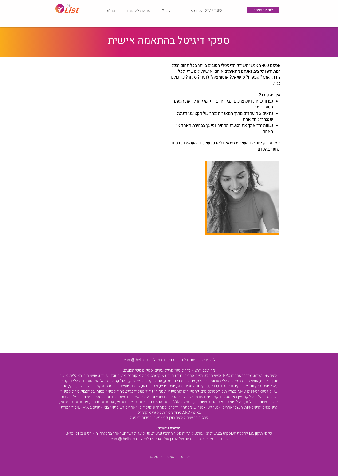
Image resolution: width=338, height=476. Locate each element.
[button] (167, 11)
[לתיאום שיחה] (263, 10)
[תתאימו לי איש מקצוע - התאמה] (36, 7)
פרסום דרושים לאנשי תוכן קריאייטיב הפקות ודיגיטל (169, 417)
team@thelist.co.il (138, 360)
